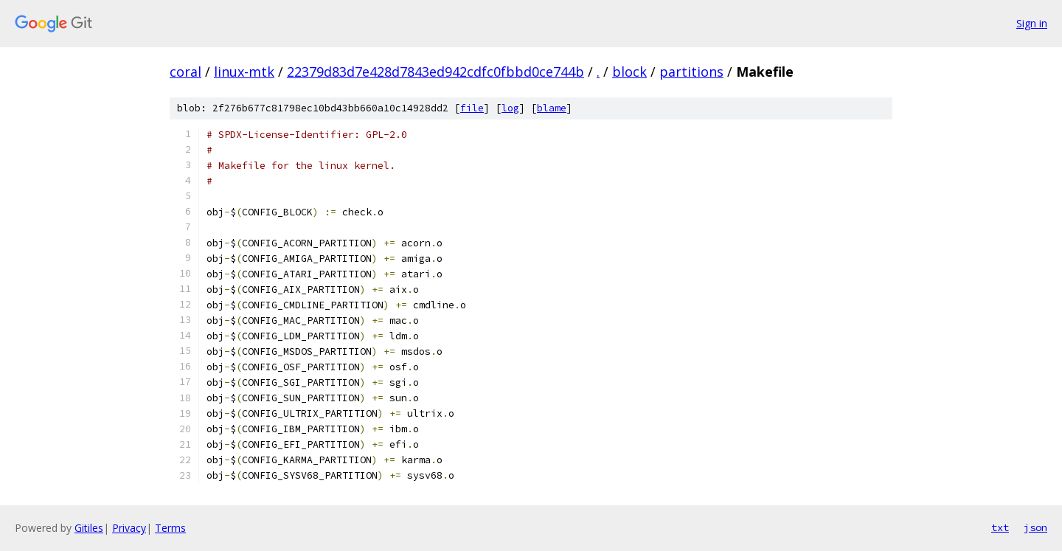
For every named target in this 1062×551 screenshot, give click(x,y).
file (472, 108)
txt (1000, 527)
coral (185, 71)
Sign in (1031, 23)
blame (551, 108)
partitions (691, 71)
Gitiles (88, 528)
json (1035, 527)
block (629, 71)
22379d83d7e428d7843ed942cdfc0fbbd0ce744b (435, 71)
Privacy (129, 528)
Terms (170, 528)
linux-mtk (244, 71)
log (510, 108)
